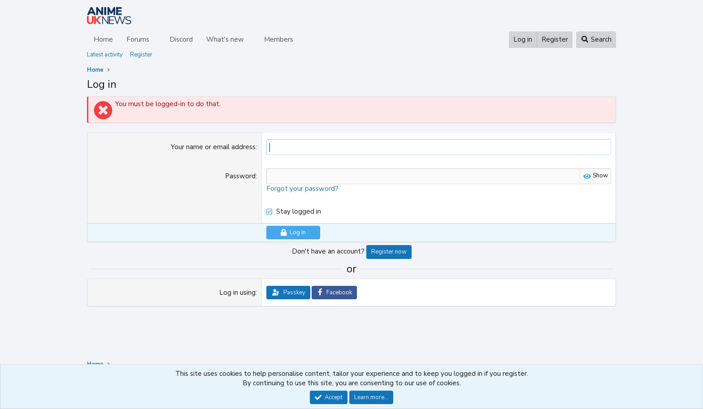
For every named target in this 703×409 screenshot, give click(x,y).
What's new (225, 39)
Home (103, 39)
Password (240, 176)
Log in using (237, 292)
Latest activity (105, 55)
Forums (137, 39)
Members (278, 39)
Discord (181, 39)
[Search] (596, 39)
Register (141, 55)
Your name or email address (213, 146)
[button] (156, 39)
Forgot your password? (302, 188)
